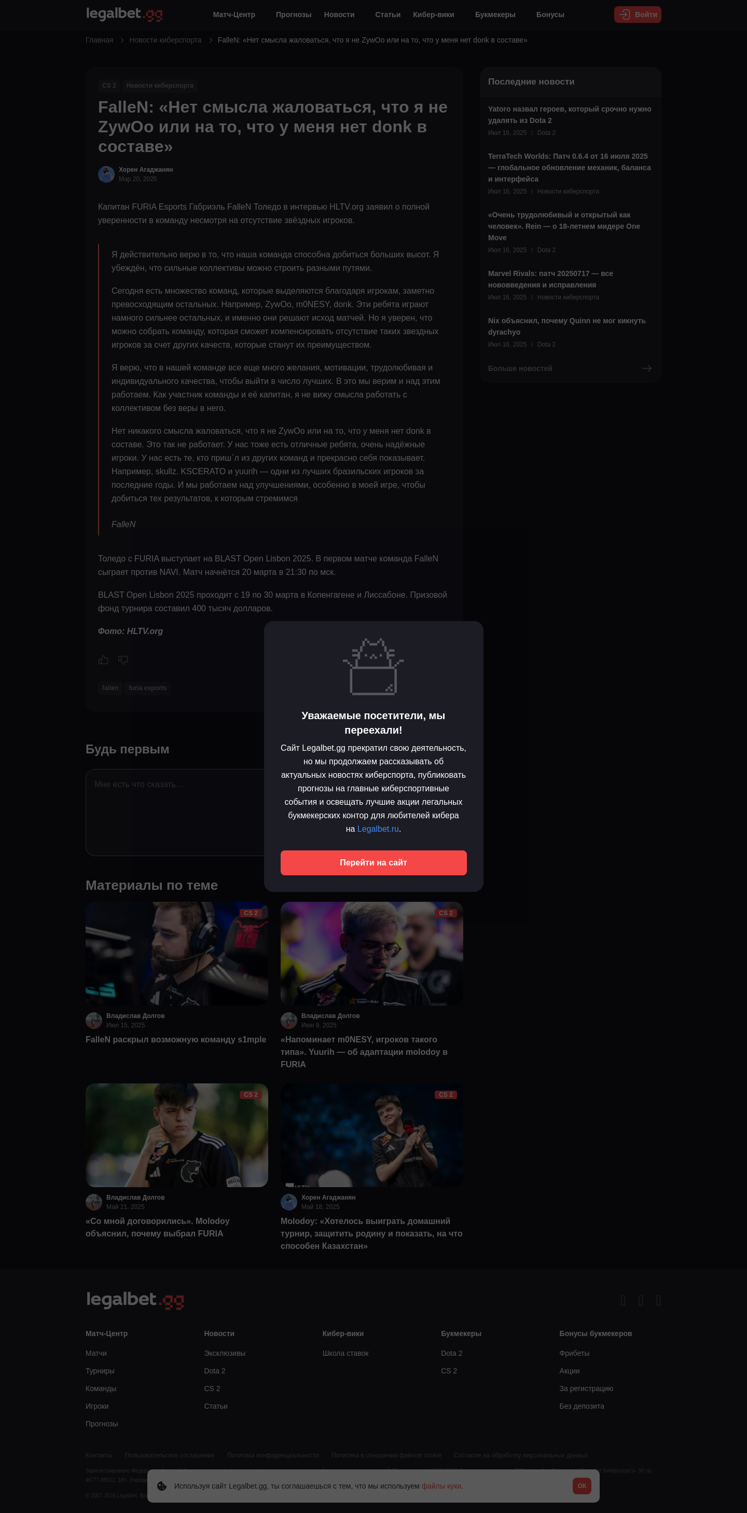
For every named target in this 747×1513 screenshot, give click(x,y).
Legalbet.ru (378, 828)
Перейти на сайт (373, 862)
